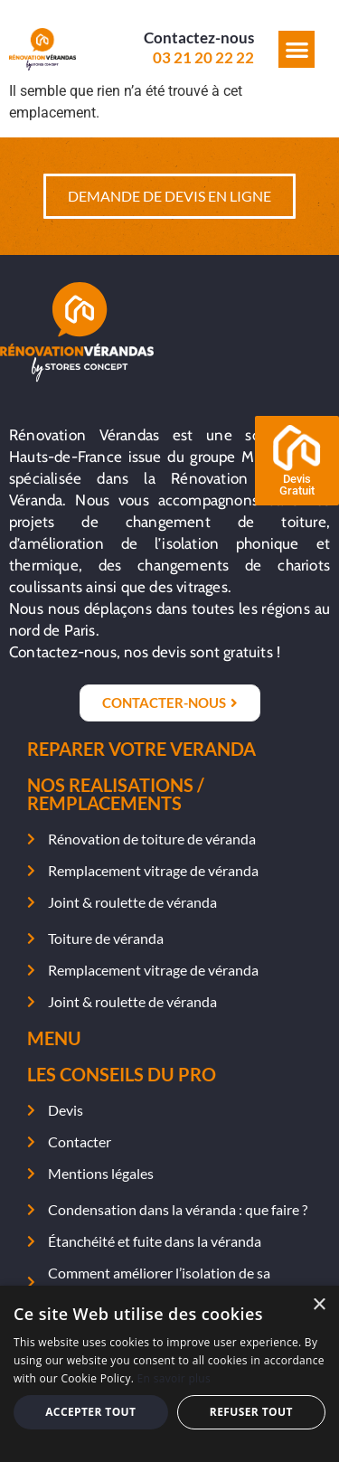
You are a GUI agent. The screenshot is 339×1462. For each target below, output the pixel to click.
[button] (296, 49)
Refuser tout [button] (251, 1412)
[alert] (169, 1374)
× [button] (318, 1305)
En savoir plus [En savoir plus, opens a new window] (174, 1378)
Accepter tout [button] (90, 1412)
